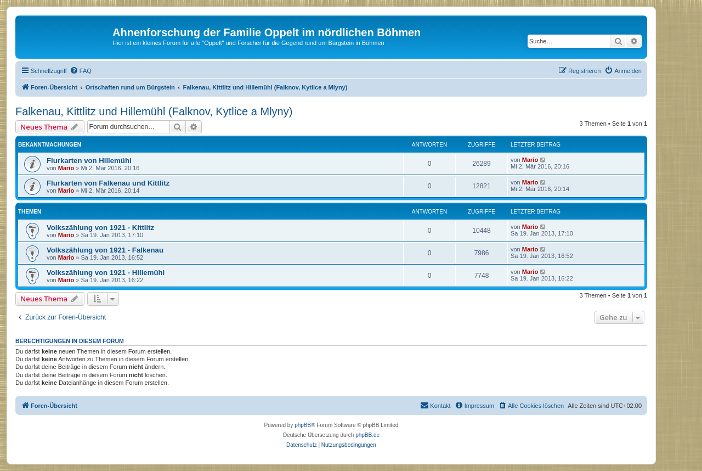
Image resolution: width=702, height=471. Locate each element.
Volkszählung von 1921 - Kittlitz (100, 227)
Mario (66, 168)
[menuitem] (81, 70)
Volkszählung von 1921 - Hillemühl (106, 272)
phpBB (303, 425)
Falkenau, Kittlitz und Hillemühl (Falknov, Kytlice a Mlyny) (153, 111)
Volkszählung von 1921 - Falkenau (105, 250)
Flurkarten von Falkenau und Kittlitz (108, 183)
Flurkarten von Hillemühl (89, 160)
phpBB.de (367, 435)
